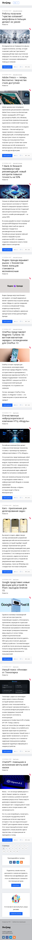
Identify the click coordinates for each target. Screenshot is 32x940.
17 (7, 851)
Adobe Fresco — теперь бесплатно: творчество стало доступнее (14, 80)
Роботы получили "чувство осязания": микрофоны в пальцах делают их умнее (14, 17)
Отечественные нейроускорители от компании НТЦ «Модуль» (15, 418)
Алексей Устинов (17, 11)
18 (10, 851)
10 (9, 848)
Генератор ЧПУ (6, 922)
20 (17, 851)
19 (13, 851)
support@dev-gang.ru (7, 933)
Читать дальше (7, 67)
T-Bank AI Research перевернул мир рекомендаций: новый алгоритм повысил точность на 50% (14, 171)
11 (12, 848)
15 (26, 848)
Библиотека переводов (19, 922)
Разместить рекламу (16, 913)
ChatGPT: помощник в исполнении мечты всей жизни (15, 764)
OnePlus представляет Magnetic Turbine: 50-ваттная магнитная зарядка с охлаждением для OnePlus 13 (15, 337)
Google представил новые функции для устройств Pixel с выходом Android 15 (16, 586)
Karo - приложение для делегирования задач (14, 509)
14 (22, 848)
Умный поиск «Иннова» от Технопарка (14, 671)
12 (16, 848)
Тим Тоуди (15, 413)
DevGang (6, 2)
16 (3, 851)
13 (19, 848)
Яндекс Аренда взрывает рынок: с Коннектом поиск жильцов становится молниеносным (15, 266)
